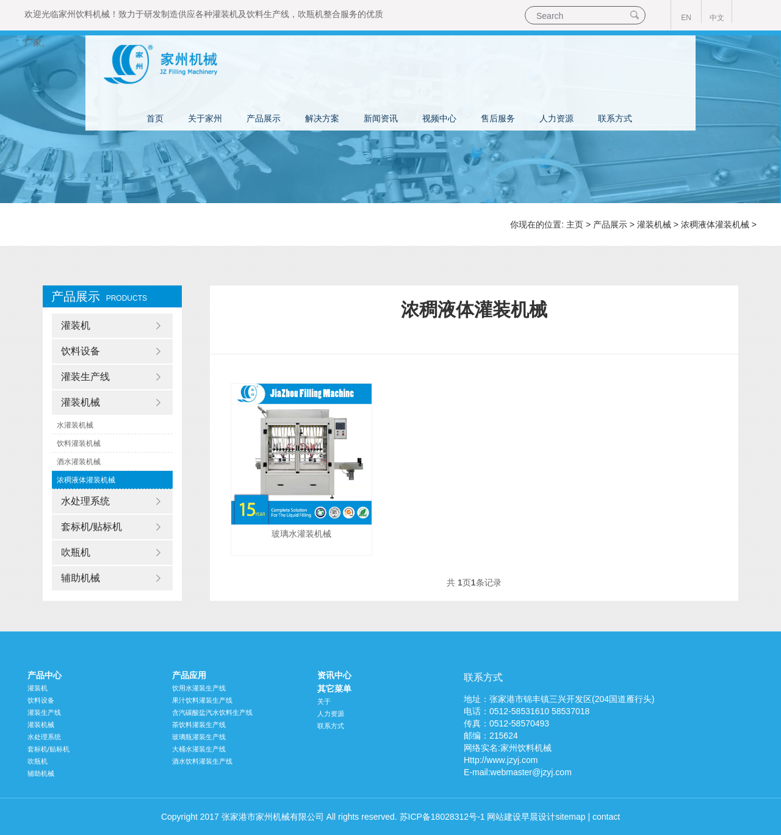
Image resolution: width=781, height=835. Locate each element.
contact (606, 817)
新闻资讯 (381, 118)
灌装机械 (654, 224)
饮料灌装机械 (79, 443)
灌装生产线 (85, 376)
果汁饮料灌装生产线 (202, 700)
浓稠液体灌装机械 (715, 224)
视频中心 (439, 118)
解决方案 (322, 118)
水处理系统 (85, 501)
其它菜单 (334, 688)
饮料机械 (93, 14)
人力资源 (556, 118)
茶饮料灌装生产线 (199, 724)
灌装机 (225, 14)
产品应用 (189, 675)
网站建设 (504, 817)
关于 (324, 701)
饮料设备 (80, 351)
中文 (717, 17)
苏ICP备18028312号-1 (442, 817)
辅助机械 (80, 578)
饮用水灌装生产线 (199, 688)
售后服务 (498, 118)
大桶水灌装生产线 (199, 749)
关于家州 (205, 118)
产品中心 (44, 675)
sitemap (570, 817)
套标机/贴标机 (91, 526)
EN (686, 17)
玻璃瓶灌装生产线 (199, 736)
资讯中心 (334, 675)
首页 (155, 118)
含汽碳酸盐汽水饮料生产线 (212, 712)
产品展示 (264, 118)
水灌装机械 (75, 425)
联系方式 (615, 118)
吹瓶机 (310, 14)
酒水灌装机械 (79, 461)
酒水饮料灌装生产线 (202, 761)
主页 (574, 224)
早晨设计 (538, 817)
